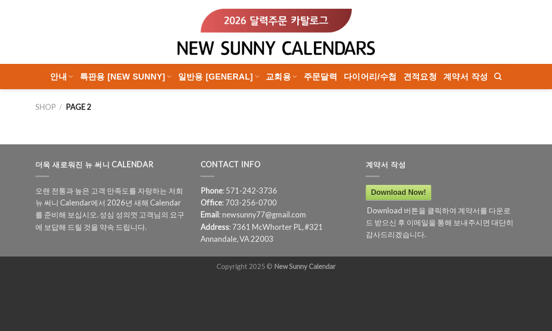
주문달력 (320, 76)
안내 (61, 76)
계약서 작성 (465, 76)
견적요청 (420, 76)
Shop (45, 107)
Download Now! (398, 192)
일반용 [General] (218, 76)
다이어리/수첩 (370, 76)
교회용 (281, 76)
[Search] (498, 77)
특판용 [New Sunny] (126, 76)
